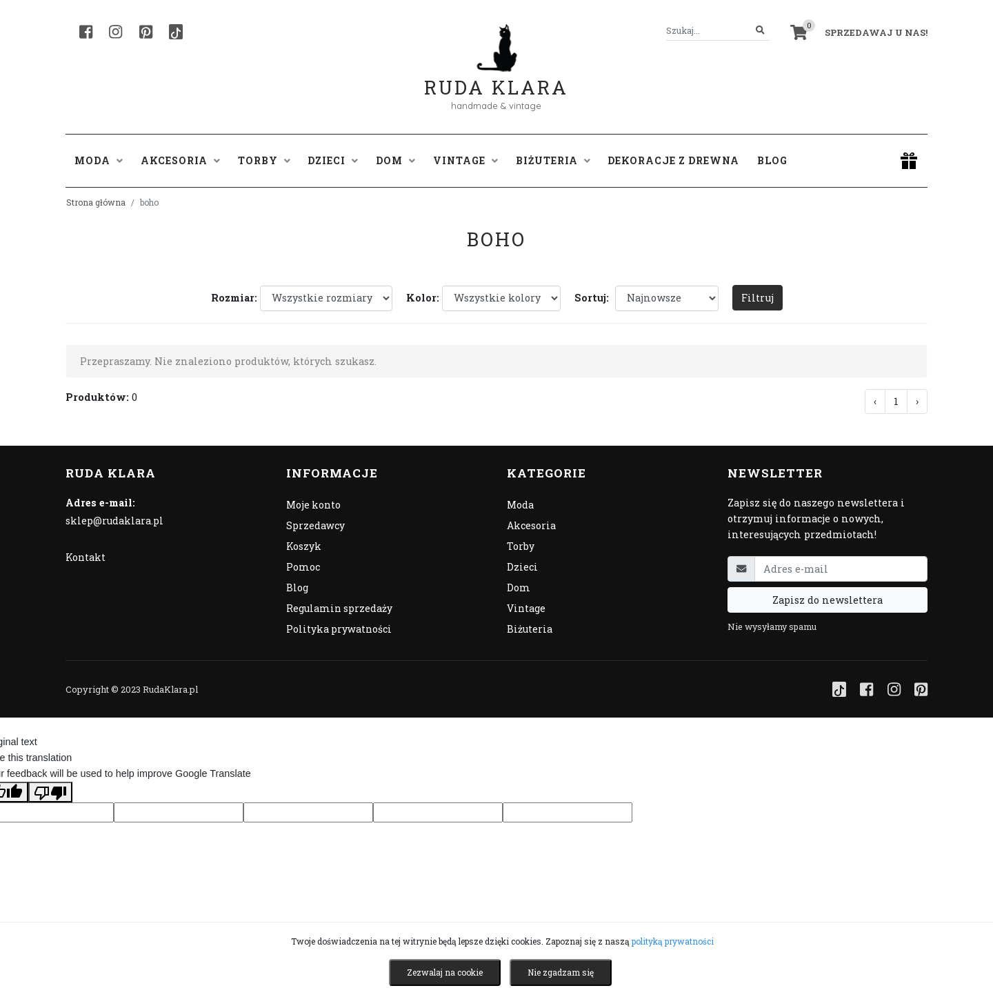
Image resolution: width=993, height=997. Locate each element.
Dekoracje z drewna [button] (673, 160)
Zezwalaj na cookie (445, 972)
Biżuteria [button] (553, 160)
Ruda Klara (496, 76)
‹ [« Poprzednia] (875, 401)
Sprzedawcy (315, 525)
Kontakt (86, 557)
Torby (520, 546)
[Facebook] (85, 31)
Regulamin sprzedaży (339, 608)
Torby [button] (264, 160)
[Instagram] (115, 31)
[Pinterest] (145, 31)
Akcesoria (531, 525)
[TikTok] (176, 31)
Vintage (526, 608)
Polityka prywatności (339, 628)
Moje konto (313, 504)
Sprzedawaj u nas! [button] (876, 32)
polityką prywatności (673, 941)
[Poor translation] (50, 792)
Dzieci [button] (333, 160)
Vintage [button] (465, 160)
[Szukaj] (760, 31)
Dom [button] (395, 160)
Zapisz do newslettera (827, 599)
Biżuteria (529, 628)
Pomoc (303, 566)
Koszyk (303, 546)
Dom (518, 587)
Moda (520, 504)
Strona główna (96, 202)
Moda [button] (98, 160)
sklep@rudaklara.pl (114, 520)
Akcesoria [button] (180, 160)
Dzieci (522, 566)
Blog (772, 160)
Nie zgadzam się (561, 972)
